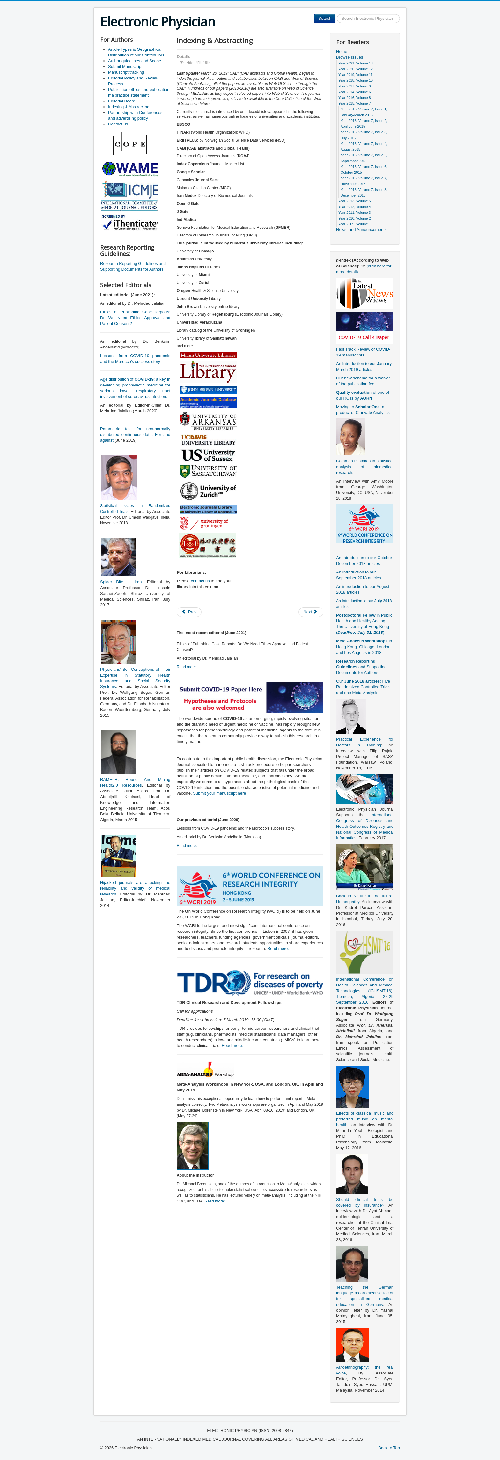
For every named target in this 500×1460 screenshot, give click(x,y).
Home (341, 51)
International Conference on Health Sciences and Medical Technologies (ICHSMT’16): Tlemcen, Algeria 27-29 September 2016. (364, 991)
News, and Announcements (361, 229)
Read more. (187, 667)
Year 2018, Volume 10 (355, 80)
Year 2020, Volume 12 (355, 69)
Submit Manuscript (125, 66)
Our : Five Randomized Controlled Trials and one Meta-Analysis (363, 687)
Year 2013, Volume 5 (354, 201)
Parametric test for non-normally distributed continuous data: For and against (135, 434)
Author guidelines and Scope (134, 60)
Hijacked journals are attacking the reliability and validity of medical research (135, 888)
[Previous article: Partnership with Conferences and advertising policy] (189, 612)
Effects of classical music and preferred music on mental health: (364, 1119)
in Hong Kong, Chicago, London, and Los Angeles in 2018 (364, 647)
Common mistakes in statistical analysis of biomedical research (364, 467)
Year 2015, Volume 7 (354, 103)
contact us (200, 581)
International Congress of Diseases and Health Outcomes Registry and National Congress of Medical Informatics (364, 826)
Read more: (278, 948)
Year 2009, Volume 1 (354, 224)
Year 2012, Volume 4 (354, 207)
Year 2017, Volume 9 (354, 86)
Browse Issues (349, 57)
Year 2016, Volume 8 (354, 98)
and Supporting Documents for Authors (361, 667)
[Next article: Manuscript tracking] (310, 612)
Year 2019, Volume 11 (355, 75)
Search (324, 18)
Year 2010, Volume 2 (354, 218)
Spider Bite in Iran (121, 582)
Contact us (118, 124)
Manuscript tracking (126, 72)
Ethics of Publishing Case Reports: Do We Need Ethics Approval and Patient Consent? (135, 318)
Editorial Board (121, 101)
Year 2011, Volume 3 (354, 212)
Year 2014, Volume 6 (354, 92)
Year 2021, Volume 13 (355, 63)
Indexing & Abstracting (128, 106)
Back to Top (389, 1447)
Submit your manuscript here (219, 793)
